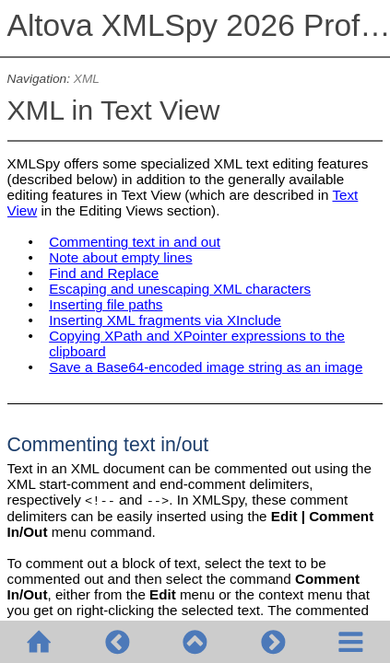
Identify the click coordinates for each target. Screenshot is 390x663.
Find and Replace (104, 273)
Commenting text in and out (134, 242)
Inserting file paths (105, 304)
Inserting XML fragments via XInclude (165, 320)
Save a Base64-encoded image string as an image (205, 367)
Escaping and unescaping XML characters (180, 289)
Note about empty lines (120, 257)
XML (87, 79)
